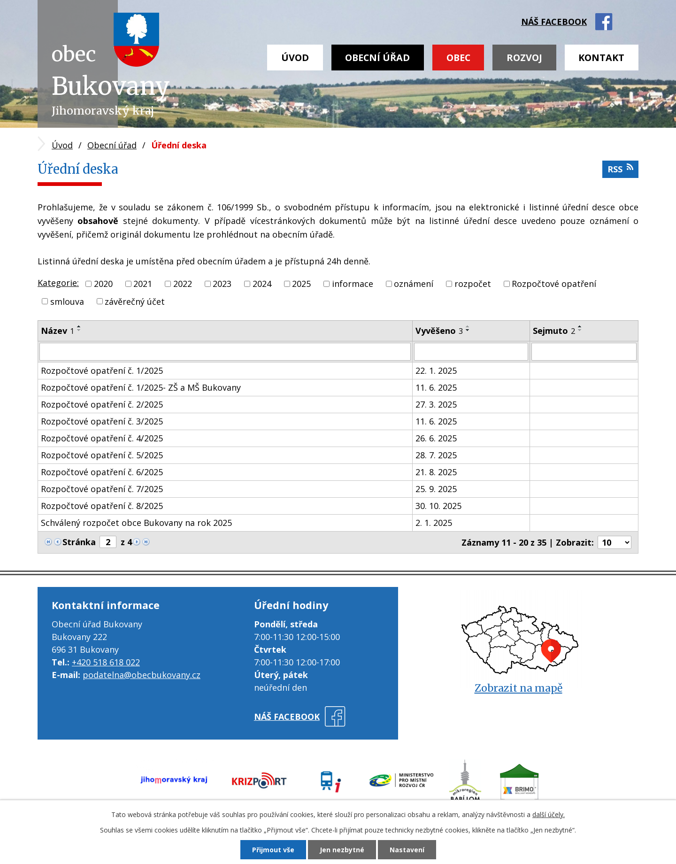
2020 (103, 283)
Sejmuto (554, 330)
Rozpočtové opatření (554, 283)
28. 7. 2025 (436, 455)
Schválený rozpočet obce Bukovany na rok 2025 (136, 522)
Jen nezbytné (342, 849)
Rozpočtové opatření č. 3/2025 (102, 421)
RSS (620, 169)
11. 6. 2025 (436, 387)
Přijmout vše (273, 849)
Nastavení (407, 849)
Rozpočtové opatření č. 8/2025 (102, 505)
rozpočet (472, 283)
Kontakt (601, 57)
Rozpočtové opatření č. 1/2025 (102, 370)
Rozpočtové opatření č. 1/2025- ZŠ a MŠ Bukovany (141, 387)
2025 (301, 283)
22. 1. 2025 (436, 370)
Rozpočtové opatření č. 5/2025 (102, 455)
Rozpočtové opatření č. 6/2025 (102, 472)
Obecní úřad (377, 57)
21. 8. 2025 (436, 472)
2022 (182, 283)
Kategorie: (58, 282)
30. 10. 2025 (438, 505)
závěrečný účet (135, 301)
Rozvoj (524, 57)
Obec (458, 57)
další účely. (548, 814)
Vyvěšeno (439, 330)
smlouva (67, 301)
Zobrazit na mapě (518, 688)
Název (57, 330)
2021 (142, 283)
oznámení (413, 283)
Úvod (295, 57)
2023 (222, 283)
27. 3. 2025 (436, 404)
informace (352, 283)
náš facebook (554, 21)
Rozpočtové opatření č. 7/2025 (102, 488)
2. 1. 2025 (433, 522)
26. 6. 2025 (436, 438)
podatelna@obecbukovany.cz (141, 674)
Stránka (79, 542)
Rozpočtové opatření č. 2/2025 (102, 404)
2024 (262, 283)
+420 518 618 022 (106, 662)
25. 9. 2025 (436, 488)
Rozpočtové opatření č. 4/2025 (102, 438)
